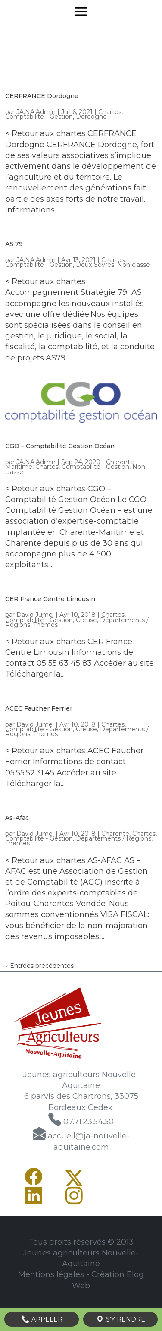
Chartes (110, 112)
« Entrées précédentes (39, 966)
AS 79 (14, 244)
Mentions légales (51, 1274)
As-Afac (17, 818)
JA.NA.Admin (36, 112)
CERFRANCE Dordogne (41, 96)
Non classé (133, 265)
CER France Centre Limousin (50, 599)
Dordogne (91, 116)
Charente (115, 834)
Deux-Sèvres (95, 265)
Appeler (41, 1319)
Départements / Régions (113, 838)
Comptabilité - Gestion (39, 116)
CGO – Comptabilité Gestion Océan (60, 446)
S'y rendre (120, 1319)
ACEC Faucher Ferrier (38, 708)
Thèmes (45, 625)
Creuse (86, 620)
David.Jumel (35, 615)
